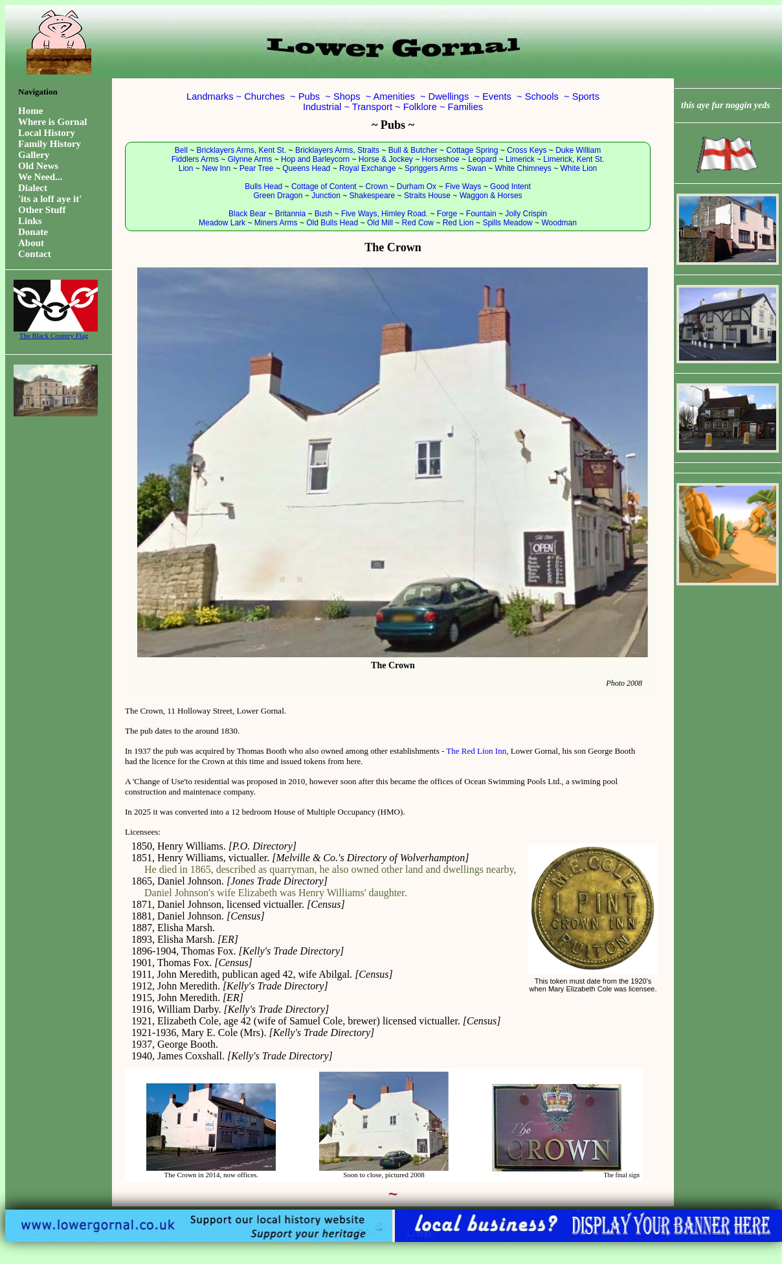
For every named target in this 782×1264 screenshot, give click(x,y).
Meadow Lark (222, 222)
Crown (376, 186)
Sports (585, 96)
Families (466, 107)
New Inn (216, 168)
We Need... (40, 177)
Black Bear (247, 213)
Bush (323, 213)
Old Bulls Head (332, 222)
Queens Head (306, 168)
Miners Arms (276, 222)
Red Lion (458, 222)
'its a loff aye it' (50, 199)
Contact (34, 254)
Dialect (32, 188)
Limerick (520, 159)
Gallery (33, 155)
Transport (372, 107)
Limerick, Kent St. (573, 159)
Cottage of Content (324, 186)
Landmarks (210, 96)
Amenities (393, 96)
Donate (33, 232)
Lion (186, 168)
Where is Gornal (52, 122)
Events (496, 96)
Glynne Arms (250, 159)
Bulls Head (263, 186)
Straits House (427, 195)
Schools (542, 96)
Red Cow (418, 222)
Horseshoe (441, 159)
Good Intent (510, 186)
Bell (181, 150)
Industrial (322, 107)
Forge (447, 213)
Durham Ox (416, 186)
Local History (46, 133)
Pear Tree (257, 168)
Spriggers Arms (431, 168)
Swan (476, 168)
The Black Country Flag (54, 332)
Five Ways (463, 186)
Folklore (420, 107)
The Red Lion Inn (476, 751)
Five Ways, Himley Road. (384, 213)
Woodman (558, 222)
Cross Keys (526, 150)
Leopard (482, 159)
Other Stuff (41, 210)
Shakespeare (373, 195)
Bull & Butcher (413, 150)
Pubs (309, 96)
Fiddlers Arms (195, 159)
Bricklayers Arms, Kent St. (242, 150)
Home (30, 111)
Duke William (578, 150)
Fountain (481, 213)
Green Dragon (277, 195)
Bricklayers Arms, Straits (337, 150)
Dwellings (449, 96)
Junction (326, 195)
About (31, 243)
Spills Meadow (507, 222)
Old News (38, 166)
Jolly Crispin (526, 213)
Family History (49, 144)
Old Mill (380, 222)
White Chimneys (523, 168)
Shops (347, 96)
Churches (264, 96)
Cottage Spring (472, 150)
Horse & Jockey (386, 159)
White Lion (579, 168)
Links (30, 221)
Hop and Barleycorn (315, 159)
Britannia (290, 213)
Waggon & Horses (491, 195)
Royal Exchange (367, 168)
